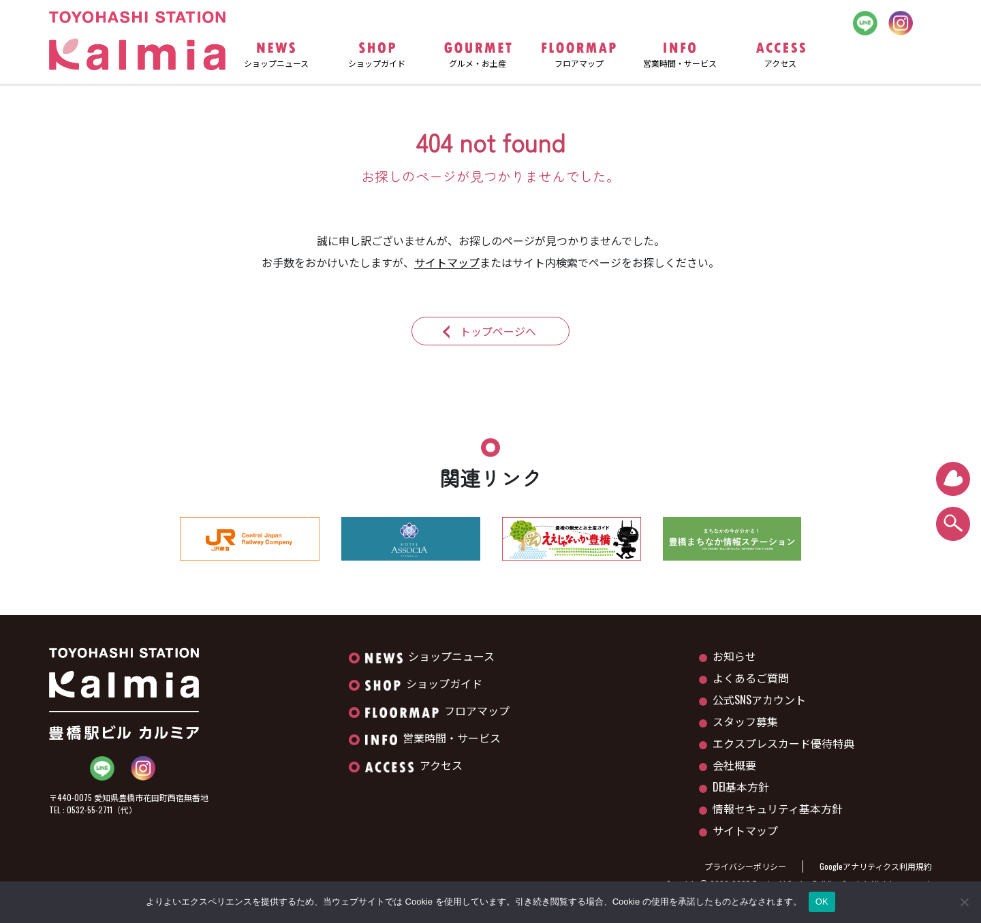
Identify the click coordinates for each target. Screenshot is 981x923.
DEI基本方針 (741, 787)
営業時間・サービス (433, 738)
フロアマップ (437, 710)
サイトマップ (447, 262)
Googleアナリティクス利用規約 (876, 866)
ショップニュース (430, 656)
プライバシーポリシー (745, 866)
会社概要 (734, 765)
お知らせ (734, 656)
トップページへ (498, 331)
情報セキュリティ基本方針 (778, 808)
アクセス (414, 765)
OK (821, 901)
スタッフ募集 (745, 721)
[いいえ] (964, 902)
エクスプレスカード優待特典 (783, 743)
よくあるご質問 (751, 678)
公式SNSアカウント (759, 699)
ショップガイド (423, 683)
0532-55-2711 (89, 809)
